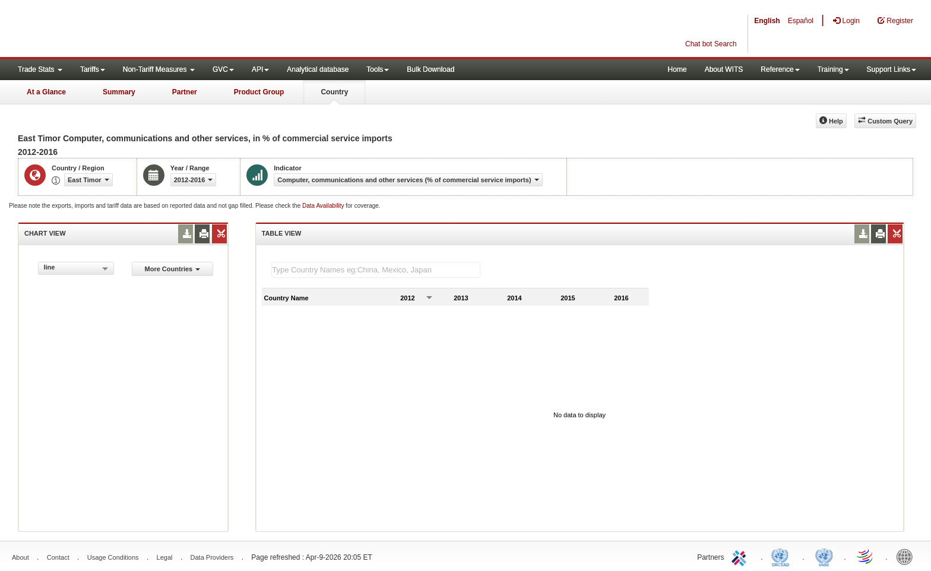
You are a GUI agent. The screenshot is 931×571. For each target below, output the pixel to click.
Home (677, 69)
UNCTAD (782, 556)
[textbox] (375, 270)
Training (833, 69)
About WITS (724, 69)
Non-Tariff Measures (159, 69)
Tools (377, 69)
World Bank (907, 556)
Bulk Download (430, 69)
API (260, 69)
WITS (119, 29)
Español (800, 21)
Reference (780, 69)
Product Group (259, 92)
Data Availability (324, 205)
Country (334, 92)
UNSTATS (824, 556)
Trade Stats (40, 69)
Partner (184, 92)
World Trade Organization (866, 556)
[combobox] (76, 268)
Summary (119, 92)
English (767, 21)
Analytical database (318, 69)
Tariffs (92, 69)
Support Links (891, 69)
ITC (741, 556)
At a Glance (46, 92)
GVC (223, 69)
